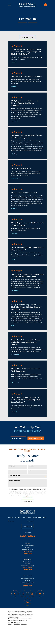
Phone (10, 470)
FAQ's (44, 517)
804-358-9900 (27, 536)
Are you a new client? (14, 475)
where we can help (36, 438)
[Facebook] (14, 593)
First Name (12, 466)
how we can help (18, 438)
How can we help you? (14, 480)
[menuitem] (10, 624)
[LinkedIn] (27, 602)
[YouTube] (40, 593)
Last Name (31, 466)
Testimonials (31, 521)
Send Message (27, 501)
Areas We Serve (26, 517)
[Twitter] (23, 593)
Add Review (27, 37)
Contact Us (27, 526)
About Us (10, 517)
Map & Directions (27, 551)
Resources (11, 521)
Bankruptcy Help (37, 517)
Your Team (17, 517)
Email (30, 470)
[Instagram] (31, 593)
